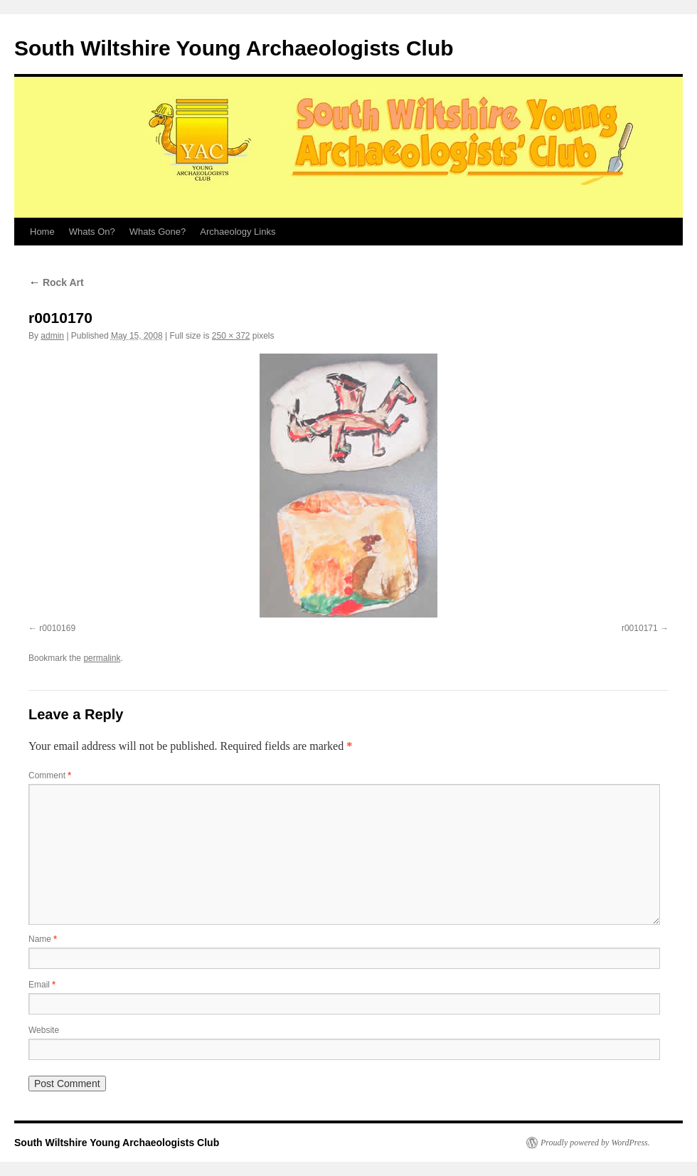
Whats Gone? (157, 231)
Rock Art (56, 282)
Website (43, 1030)
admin (52, 336)
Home (42, 231)
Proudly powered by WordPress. (595, 1143)
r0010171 (640, 628)
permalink (101, 658)
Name (42, 939)
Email (41, 985)
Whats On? (92, 231)
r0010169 (57, 628)
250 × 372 (231, 336)
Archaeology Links (237, 231)
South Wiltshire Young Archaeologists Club (234, 48)
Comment (49, 775)
